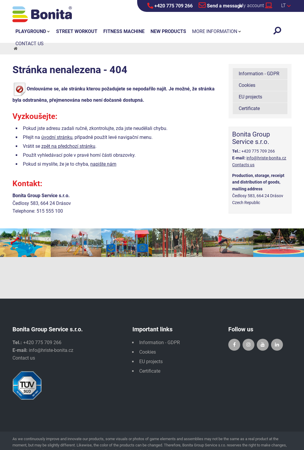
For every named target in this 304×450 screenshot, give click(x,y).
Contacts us (243, 164)
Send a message (221, 5)
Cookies (247, 85)
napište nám (103, 164)
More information (214, 31)
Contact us (23, 358)
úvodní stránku (56, 137)
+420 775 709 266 (170, 6)
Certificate (249, 108)
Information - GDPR (259, 73)
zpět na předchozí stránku (68, 146)
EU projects (250, 97)
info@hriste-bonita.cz (266, 158)
